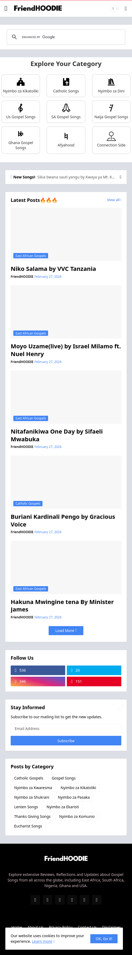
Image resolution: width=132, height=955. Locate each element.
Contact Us (87, 927)
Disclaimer (111, 927)
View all (113, 199)
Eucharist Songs (28, 826)
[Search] (125, 8)
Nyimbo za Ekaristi (62, 806)
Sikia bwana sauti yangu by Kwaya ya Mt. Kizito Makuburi (76, 177)
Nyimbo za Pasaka (74, 797)
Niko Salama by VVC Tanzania (53, 268)
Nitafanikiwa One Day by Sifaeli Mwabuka (57, 435)
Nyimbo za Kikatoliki (78, 787)
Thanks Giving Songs (32, 816)
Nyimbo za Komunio (77, 816)
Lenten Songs (26, 806)
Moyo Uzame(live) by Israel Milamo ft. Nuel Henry (66, 349)
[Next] (120, 177)
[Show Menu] (6, 8)
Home (16, 927)
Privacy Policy (60, 927)
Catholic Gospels (28, 778)
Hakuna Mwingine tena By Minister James (62, 605)
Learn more (42, 941)
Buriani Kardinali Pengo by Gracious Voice (63, 520)
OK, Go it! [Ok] (104, 938)
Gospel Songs (64, 778)
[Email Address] (66, 728)
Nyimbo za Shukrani (31, 797)
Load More (64, 630)
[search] (65, 37)
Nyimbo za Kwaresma (33, 787)
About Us (35, 927)
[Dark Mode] (114, 8)
